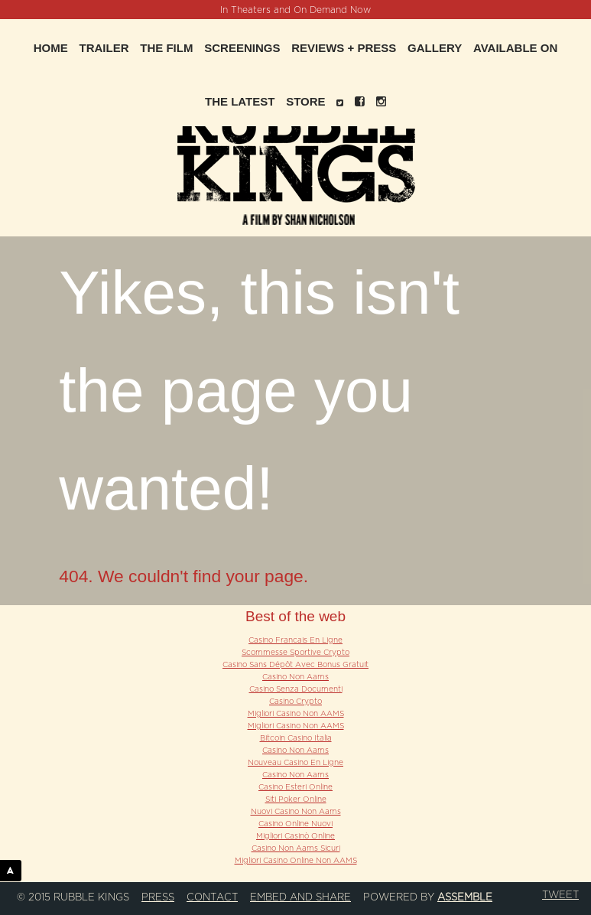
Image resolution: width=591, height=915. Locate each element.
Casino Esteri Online (295, 787)
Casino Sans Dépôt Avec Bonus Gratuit (295, 665)
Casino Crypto (295, 701)
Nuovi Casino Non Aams (296, 812)
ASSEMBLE (14, 870)
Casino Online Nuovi (295, 824)
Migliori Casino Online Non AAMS (296, 861)
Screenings (242, 47)
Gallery (435, 47)
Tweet (560, 895)
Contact (212, 897)
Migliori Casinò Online (295, 836)
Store (305, 101)
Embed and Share (300, 897)
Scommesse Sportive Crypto (295, 652)
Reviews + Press (343, 47)
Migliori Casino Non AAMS (296, 714)
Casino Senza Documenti (296, 689)
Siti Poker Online (295, 799)
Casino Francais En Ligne (295, 640)
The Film (166, 47)
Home (51, 47)
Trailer (104, 47)
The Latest (239, 101)
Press (157, 897)
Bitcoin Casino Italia (296, 738)
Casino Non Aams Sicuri (296, 848)
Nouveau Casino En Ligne (295, 763)
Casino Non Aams (295, 677)
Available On (515, 47)
